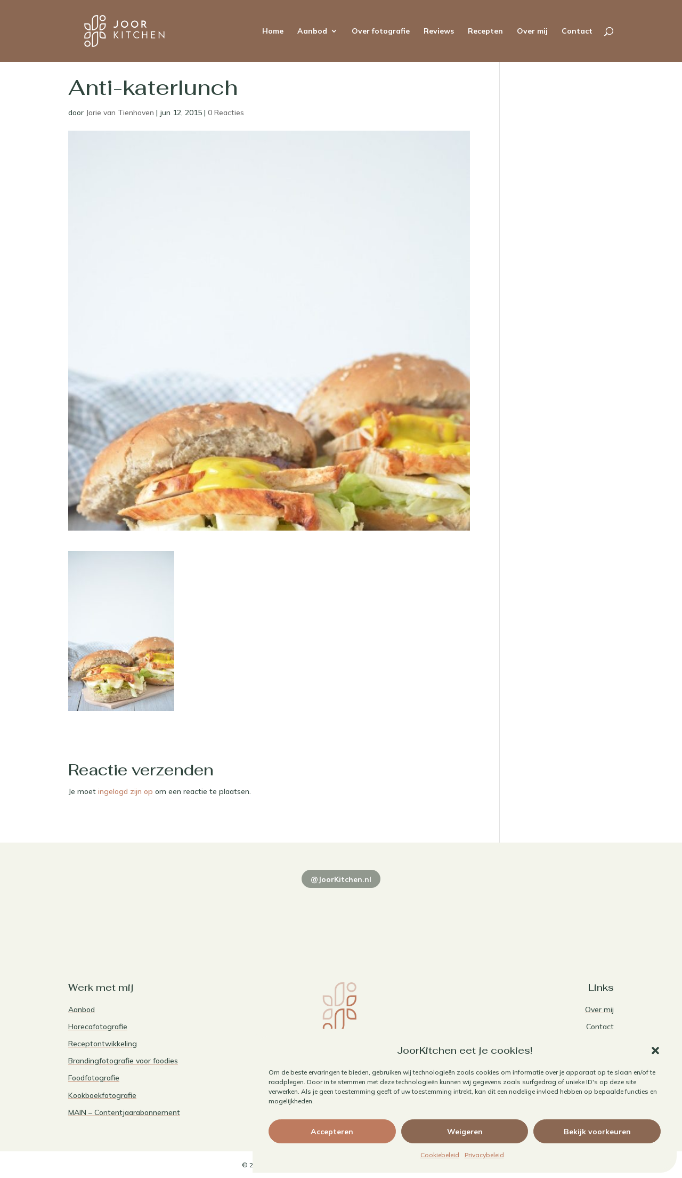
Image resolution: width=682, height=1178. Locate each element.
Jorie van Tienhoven (120, 112)
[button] (655, 1050)
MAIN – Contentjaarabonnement (124, 1112)
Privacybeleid (484, 1155)
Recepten (485, 31)
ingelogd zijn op (125, 791)
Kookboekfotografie (102, 1095)
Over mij (532, 31)
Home (272, 31)
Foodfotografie (93, 1078)
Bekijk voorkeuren (597, 1131)
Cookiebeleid (439, 1155)
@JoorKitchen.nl (341, 879)
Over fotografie (381, 31)
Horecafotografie (97, 1026)
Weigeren (465, 1131)
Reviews (439, 31)
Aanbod (312, 31)
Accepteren (332, 1131)
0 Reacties (226, 112)
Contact (577, 31)
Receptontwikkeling (102, 1043)
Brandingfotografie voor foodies (123, 1060)
